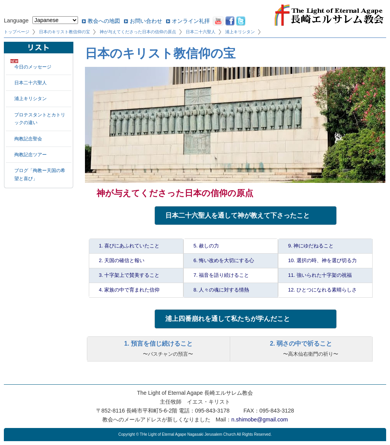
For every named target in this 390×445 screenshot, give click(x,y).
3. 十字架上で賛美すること (129, 275)
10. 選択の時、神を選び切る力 (322, 260)
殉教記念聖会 (28, 139)
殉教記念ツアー (30, 154)
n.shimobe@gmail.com (259, 419)
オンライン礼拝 (191, 21)
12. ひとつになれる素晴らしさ (322, 290)
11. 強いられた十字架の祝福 (320, 275)
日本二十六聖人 (200, 31)
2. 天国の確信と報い (121, 260)
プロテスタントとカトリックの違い (39, 118)
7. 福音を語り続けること (221, 275)
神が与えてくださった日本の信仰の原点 (138, 31)
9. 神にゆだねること (311, 246)
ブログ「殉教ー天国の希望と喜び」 (39, 174)
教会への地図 (104, 21)
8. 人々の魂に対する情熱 (221, 290)
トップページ (16, 31)
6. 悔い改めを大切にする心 (223, 260)
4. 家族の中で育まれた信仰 (129, 290)
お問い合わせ (146, 21)
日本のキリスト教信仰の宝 (64, 31)
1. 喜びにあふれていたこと (129, 246)
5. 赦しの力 (206, 246)
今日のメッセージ (32, 67)
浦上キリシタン (240, 31)
